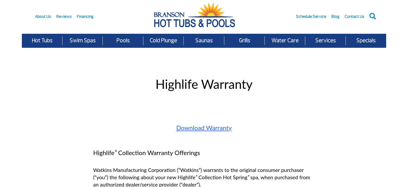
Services (325, 40)
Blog (335, 16)
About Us (43, 16)
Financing (85, 16)
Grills (244, 40)
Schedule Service (311, 16)
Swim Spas (82, 40)
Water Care (284, 40)
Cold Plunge (163, 40)
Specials (365, 40)
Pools (123, 40)
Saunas (204, 40)
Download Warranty (204, 127)
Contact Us (354, 16)
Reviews (64, 16)
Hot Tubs (42, 40)
